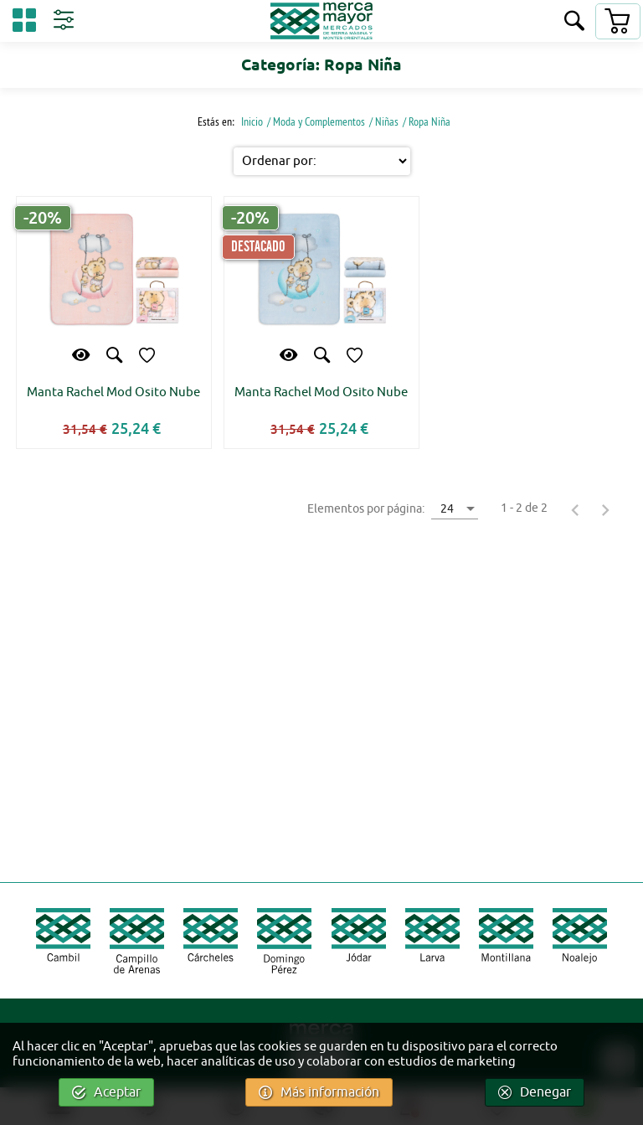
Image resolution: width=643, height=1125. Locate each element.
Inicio (251, 121)
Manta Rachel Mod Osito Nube (113, 392)
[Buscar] (574, 22)
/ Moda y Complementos (316, 121)
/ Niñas (384, 121)
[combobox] (454, 508)
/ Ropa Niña (426, 121)
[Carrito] (617, 21)
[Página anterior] (575, 509)
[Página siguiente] (605, 509)
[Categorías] (24, 23)
